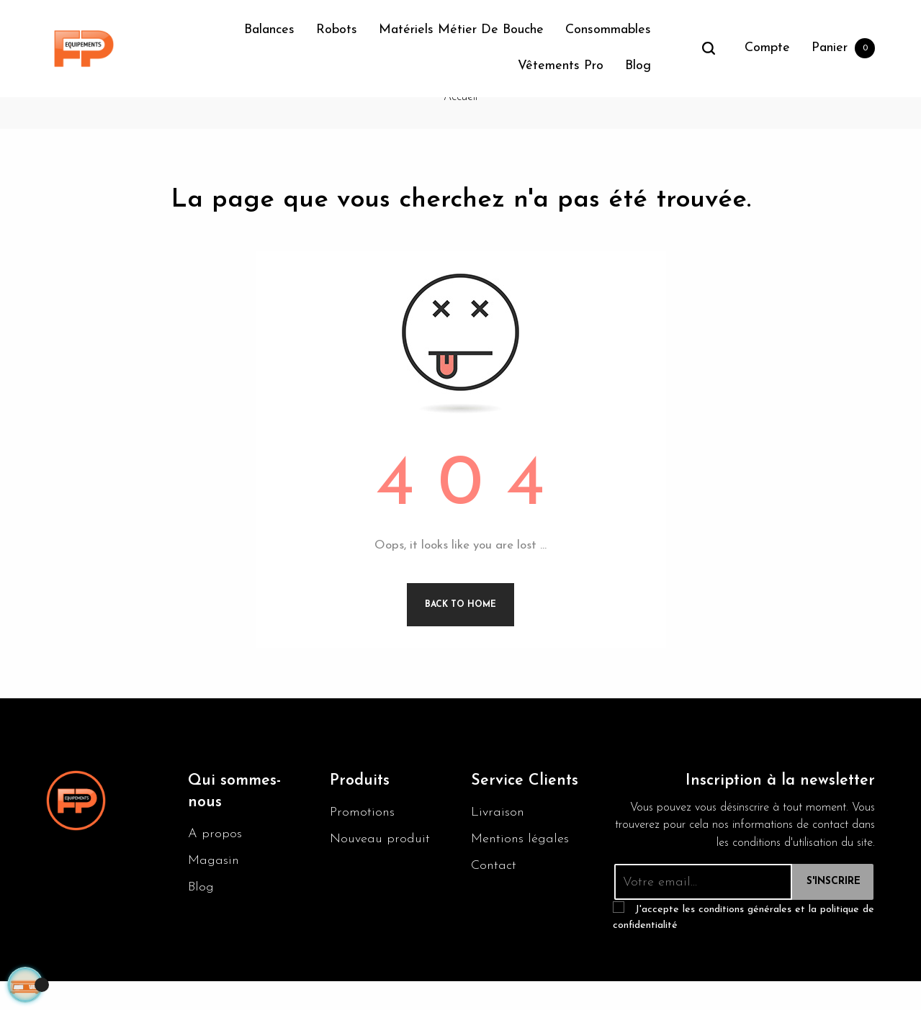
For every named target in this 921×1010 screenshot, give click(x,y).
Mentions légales (520, 866)
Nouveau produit (380, 866)
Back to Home (460, 631)
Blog (201, 914)
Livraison (497, 839)
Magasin (213, 887)
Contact (493, 892)
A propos (215, 860)
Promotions (362, 839)
